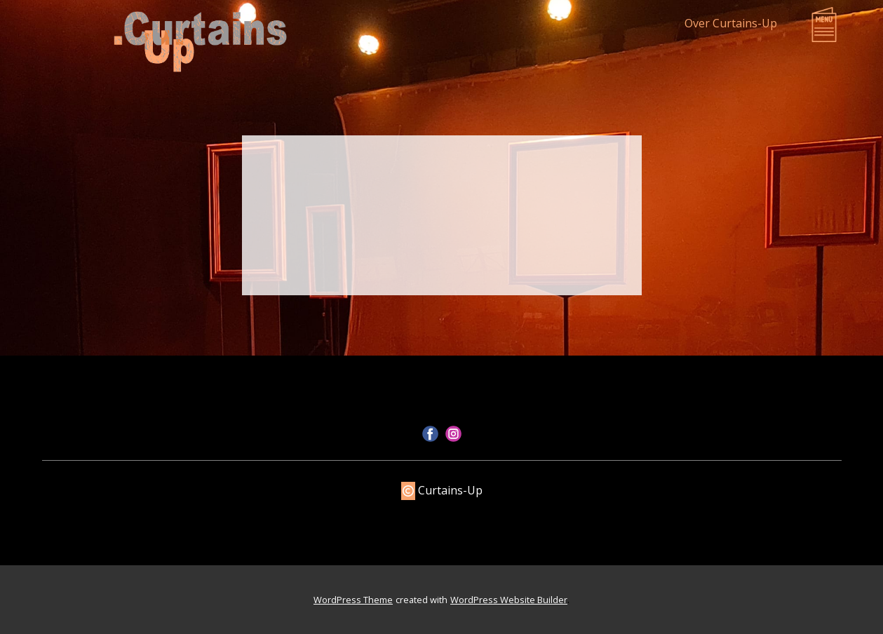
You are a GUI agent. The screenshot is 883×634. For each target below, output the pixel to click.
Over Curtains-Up (731, 23)
